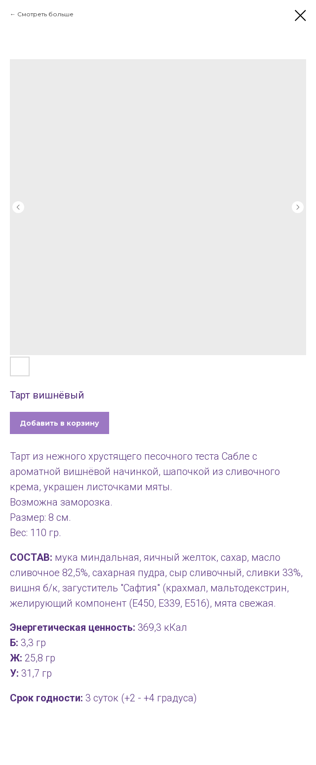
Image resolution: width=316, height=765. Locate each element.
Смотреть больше (45, 14)
